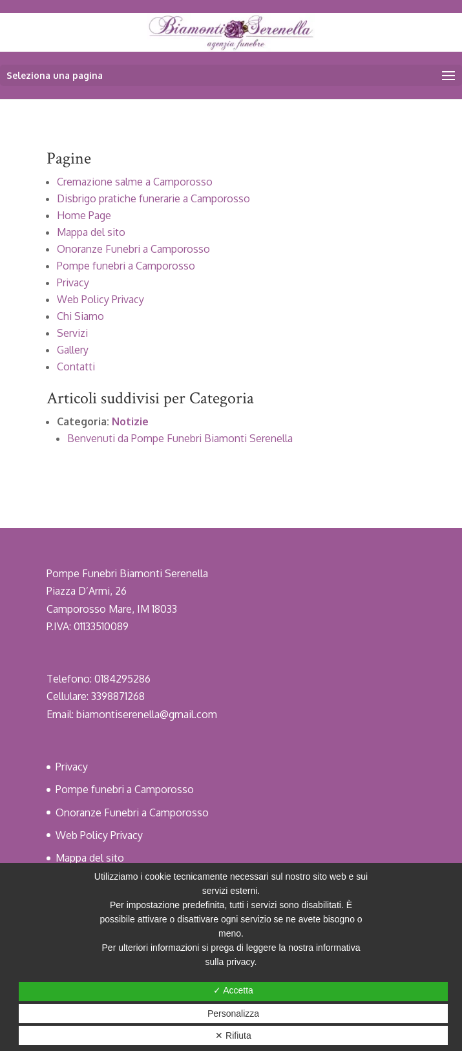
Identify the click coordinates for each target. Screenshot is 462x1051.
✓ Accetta (233, 990)
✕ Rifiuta (233, 1035)
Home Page (84, 215)
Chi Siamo (80, 316)
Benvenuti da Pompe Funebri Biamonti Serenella (180, 438)
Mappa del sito (91, 232)
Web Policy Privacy (100, 299)
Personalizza (233, 1013)
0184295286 (122, 678)
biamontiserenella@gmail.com (146, 714)
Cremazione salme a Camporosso (135, 181)
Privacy (73, 282)
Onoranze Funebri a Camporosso (133, 248)
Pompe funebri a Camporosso (126, 265)
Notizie (130, 421)
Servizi (72, 332)
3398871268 (118, 696)
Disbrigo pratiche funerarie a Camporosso (153, 198)
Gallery (73, 349)
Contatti (76, 366)
